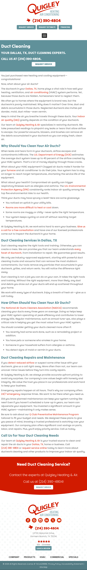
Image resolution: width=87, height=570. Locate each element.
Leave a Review (43, 548)
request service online (34, 448)
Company (14, 557)
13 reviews (46, 544)
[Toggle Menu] (44, 35)
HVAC (43, 557)
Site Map (43, 567)
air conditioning (39, 92)
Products (29, 557)
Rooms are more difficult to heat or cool (28, 207)
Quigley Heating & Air (28, 124)
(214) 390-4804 (47, 20)
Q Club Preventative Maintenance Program (54, 414)
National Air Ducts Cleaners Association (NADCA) (34, 307)
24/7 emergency (10, 394)
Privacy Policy (54, 564)
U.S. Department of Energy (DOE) (52, 154)
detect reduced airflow (21, 362)
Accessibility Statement (72, 564)
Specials (73, 557)
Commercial (57, 557)
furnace (11, 170)
